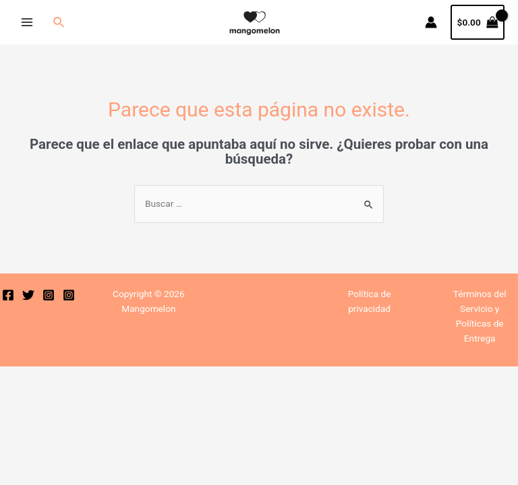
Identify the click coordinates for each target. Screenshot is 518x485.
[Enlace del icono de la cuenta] (431, 22)
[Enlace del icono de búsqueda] (59, 22)
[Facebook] (8, 295)
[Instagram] (48, 295)
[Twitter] (28, 295)
